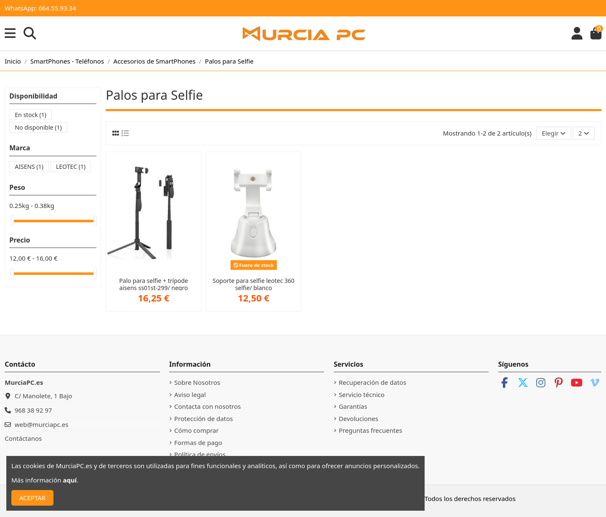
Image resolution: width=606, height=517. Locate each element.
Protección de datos (203, 418)
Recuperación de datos (372, 382)
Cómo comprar (196, 430)
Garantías (353, 406)
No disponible (38, 127)
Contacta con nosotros (207, 406)
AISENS (29, 167)
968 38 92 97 (33, 410)
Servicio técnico (362, 394)
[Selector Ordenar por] (553, 133)
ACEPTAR (32, 497)
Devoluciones (358, 418)
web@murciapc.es (42, 424)
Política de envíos (200, 454)
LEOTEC (70, 167)
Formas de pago (198, 442)
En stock (30, 115)
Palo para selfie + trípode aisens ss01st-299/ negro (153, 284)
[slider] (12, 221)
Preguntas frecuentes (370, 430)
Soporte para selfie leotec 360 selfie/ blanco (254, 284)
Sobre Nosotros (197, 382)
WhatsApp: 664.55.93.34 (40, 8)
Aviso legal (190, 394)
